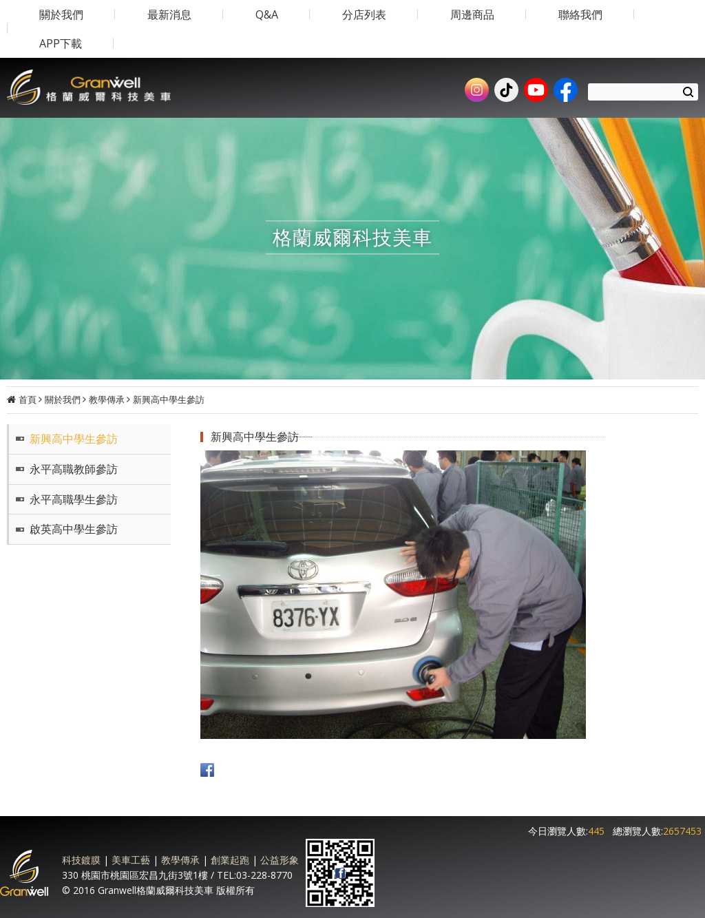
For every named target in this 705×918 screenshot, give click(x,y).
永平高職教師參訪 (74, 469)
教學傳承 (107, 399)
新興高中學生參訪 (168, 399)
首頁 (27, 399)
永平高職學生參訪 (74, 499)
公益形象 (279, 859)
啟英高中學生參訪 (74, 528)
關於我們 (63, 399)
